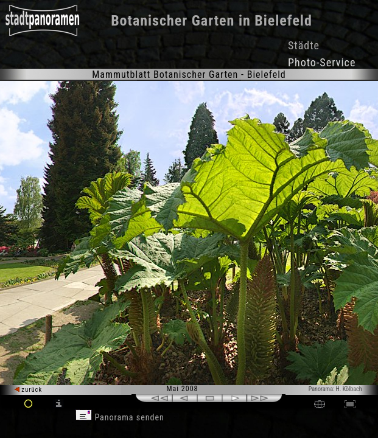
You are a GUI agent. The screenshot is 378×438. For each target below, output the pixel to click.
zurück (28, 390)
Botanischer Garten (172, 20)
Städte (304, 45)
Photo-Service (321, 62)
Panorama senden (119, 417)
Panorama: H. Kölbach (335, 389)
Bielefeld (283, 20)
